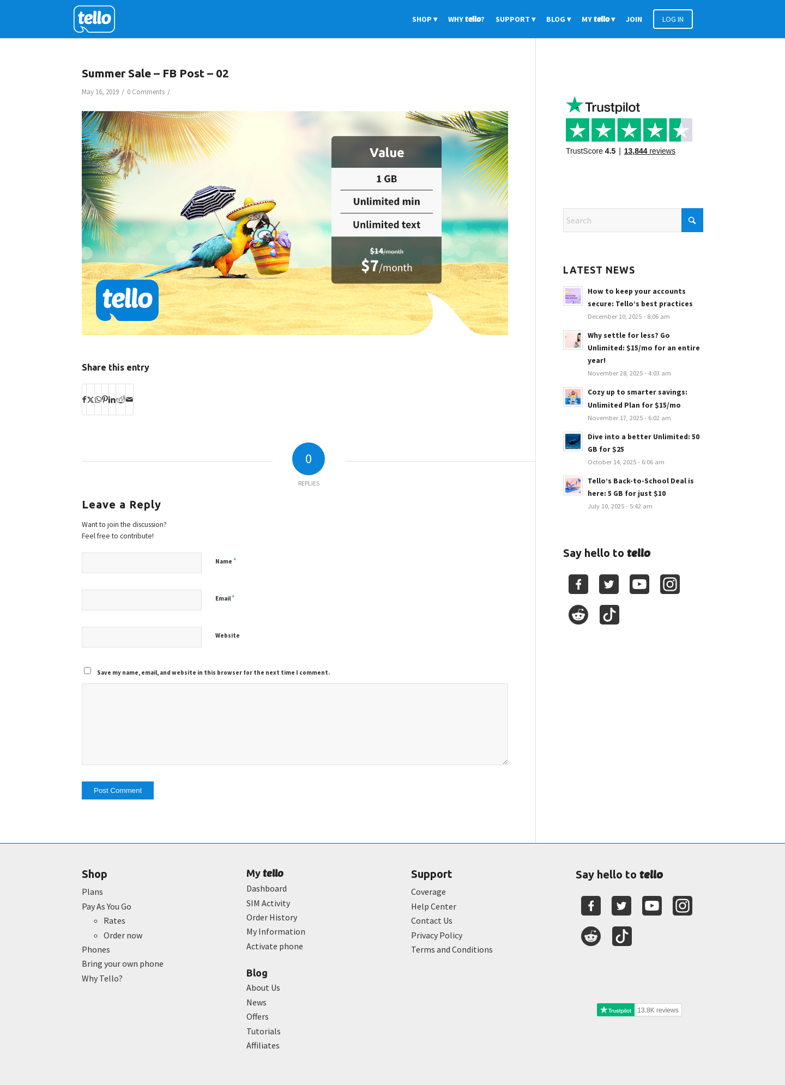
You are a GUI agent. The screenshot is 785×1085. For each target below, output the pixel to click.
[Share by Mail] (129, 399)
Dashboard (266, 888)
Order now (123, 935)
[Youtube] (639, 584)
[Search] (633, 220)
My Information (275, 931)
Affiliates (263, 1045)
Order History (271, 917)
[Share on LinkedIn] (112, 399)
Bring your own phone (123, 963)
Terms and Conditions (452, 949)
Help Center (433, 906)
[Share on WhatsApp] (98, 399)
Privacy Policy (436, 935)
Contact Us (431, 920)
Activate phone (274, 946)
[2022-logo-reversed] (98, 19)
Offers (257, 1016)
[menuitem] (425, 19)
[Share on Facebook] (84, 399)
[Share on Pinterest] (105, 399)
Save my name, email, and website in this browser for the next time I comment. (213, 672)
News (256, 1002)
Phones (96, 949)
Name (225, 561)
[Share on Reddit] (120, 399)
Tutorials (263, 1031)
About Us (263, 987)
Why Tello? (102, 978)
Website (227, 635)
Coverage (428, 891)
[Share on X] (90, 399)
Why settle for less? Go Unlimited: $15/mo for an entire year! (644, 348)
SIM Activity (268, 903)
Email (224, 598)
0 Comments (146, 91)
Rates (114, 920)
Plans (92, 891)
